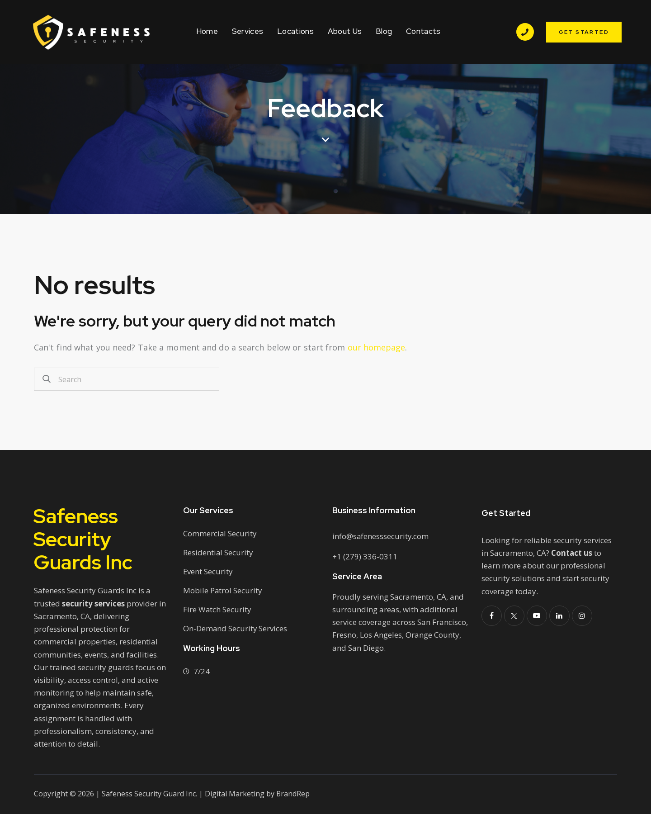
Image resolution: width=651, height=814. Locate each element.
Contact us (572, 553)
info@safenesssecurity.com (380, 536)
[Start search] (46, 379)
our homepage (377, 347)
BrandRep (293, 794)
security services (93, 603)
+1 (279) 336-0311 (364, 556)
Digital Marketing (234, 794)
